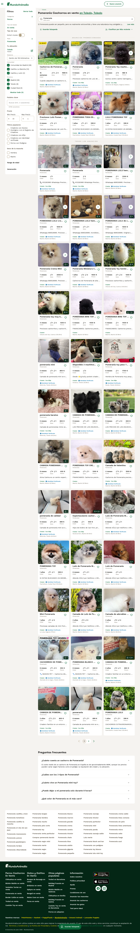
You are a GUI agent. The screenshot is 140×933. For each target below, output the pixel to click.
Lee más (130, 24)
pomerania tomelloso (15, 818)
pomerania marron (65, 818)
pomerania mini (90, 826)
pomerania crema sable (118, 814)
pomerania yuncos (14, 838)
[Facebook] (98, 888)
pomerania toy (38, 830)
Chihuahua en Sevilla (56, 896)
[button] (53, 53)
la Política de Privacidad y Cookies (43, 926)
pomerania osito (115, 834)
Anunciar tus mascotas (79, 897)
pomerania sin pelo (117, 822)
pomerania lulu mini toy (93, 853)
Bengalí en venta (33, 893)
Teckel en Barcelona (56, 879)
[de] (13, 177)
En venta (12, 30)
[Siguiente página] (94, 741)
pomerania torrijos (14, 846)
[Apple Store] (101, 881)
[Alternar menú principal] (2, 4)
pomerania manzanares (16, 834)
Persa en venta (33, 901)
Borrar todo (28, 11)
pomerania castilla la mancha (15, 823)
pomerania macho (39, 822)
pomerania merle (39, 845)
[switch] (22, 44)
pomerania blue (64, 841)
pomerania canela (65, 830)
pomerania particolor (92, 822)
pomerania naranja (91, 814)
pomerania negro (39, 849)
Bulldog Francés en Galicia (56, 901)
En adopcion (26, 30)
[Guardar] (65, 68)
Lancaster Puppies (91, 918)
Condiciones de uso (78, 893)
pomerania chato (65, 838)
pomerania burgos (39, 814)
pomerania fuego (116, 838)
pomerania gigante (65, 849)
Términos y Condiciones (18, 926)
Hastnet (37, 918)
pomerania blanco (65, 814)
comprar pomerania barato (43, 838)
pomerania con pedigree (93, 845)
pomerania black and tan (94, 841)
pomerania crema (65, 826)
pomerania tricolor (65, 834)
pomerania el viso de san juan (17, 829)
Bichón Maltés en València (55, 891)
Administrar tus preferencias (91, 926)
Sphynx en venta (33, 890)
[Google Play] (101, 874)
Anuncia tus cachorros (79, 901)
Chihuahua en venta (13, 879)
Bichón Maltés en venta (14, 883)
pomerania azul (115, 841)
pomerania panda (91, 830)
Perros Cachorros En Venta (15, 874)
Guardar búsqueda (48, 29)
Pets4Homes (26, 918)
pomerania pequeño (66, 853)
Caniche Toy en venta (14, 905)
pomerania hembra (40, 818)
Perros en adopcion (56, 912)
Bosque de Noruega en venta (36, 880)
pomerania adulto (65, 845)
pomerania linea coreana (119, 818)
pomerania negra (39, 853)
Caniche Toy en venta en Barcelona (57, 907)
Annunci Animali (75, 918)
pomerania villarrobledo (16, 850)
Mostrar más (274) (26, 100)
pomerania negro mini (41, 841)
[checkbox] (8, 60)
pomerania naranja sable (94, 834)
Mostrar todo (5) (17, 151)
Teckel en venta (11, 901)
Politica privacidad (77, 881)
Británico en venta (34, 886)
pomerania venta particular (43, 834)
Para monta (13, 36)
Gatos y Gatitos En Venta (36, 874)
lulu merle (88, 838)
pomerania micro (116, 830)
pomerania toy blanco (92, 849)
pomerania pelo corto (41, 826)
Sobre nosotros (76, 877)
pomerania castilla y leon (17, 814)
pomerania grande (65, 822)
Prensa (73, 889)
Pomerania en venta (13, 893)
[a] (28, 177)
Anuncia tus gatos (77, 904)
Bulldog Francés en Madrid (56, 884)
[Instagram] (104, 888)
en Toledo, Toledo (91, 12)
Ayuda (72, 885)
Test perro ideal (76, 908)
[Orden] (119, 29)
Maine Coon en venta (35, 897)
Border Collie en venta (14, 897)
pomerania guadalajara (16, 842)
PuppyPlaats (47, 918)
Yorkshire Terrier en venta (13, 888)
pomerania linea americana (120, 826)
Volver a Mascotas (14, 16)
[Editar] (32, 109)
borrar (30, 48)
